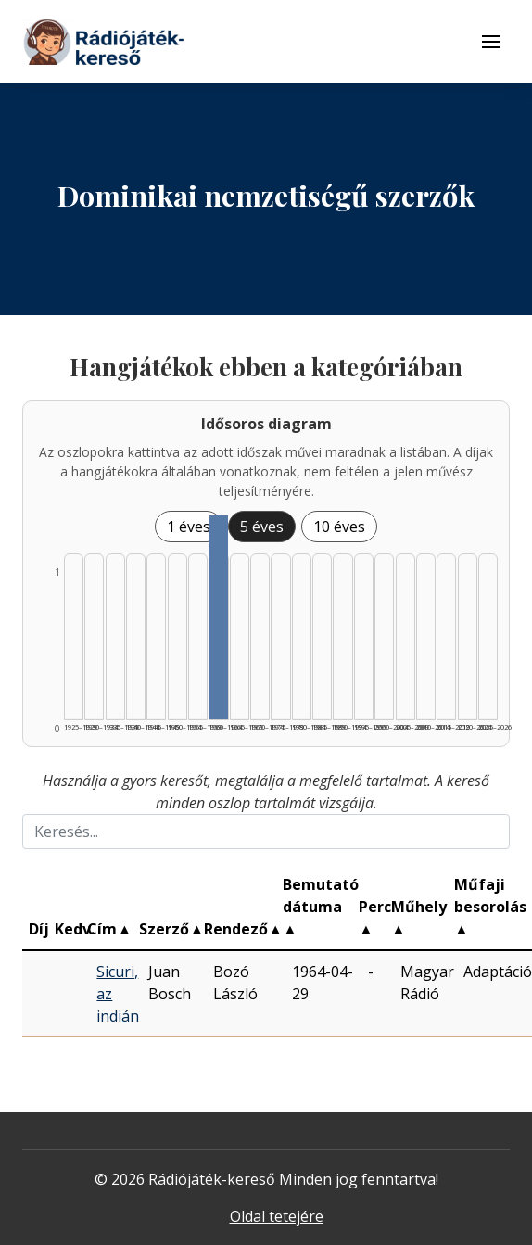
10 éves (339, 526)
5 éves (262, 526)
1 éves (188, 526)
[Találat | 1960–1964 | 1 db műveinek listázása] (218, 617)
